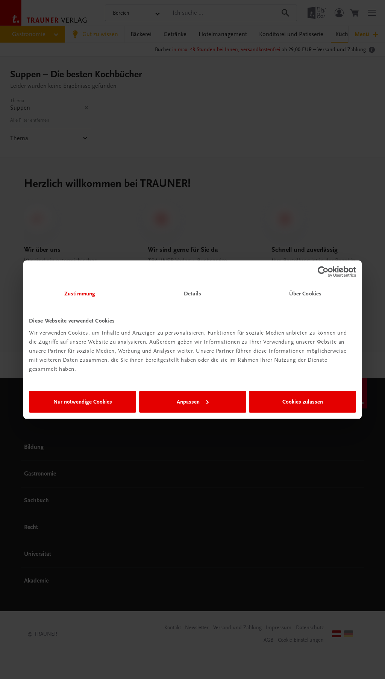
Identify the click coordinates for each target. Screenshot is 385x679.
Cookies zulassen (302, 401)
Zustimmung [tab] (79, 293)
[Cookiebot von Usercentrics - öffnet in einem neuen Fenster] (323, 271)
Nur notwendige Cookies (82, 401)
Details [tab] (192, 293)
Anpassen (193, 401)
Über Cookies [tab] (305, 293)
